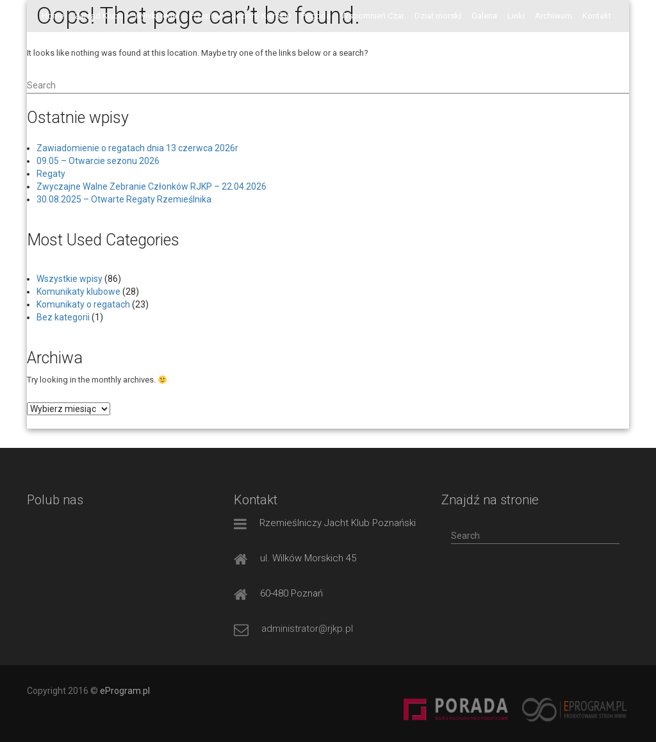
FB (46, 48)
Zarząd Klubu (99, 16)
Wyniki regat (156, 16)
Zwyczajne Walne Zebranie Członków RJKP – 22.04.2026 (151, 186)
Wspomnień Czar (372, 16)
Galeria (484, 16)
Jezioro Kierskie (261, 16)
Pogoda (316, 16)
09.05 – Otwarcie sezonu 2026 (98, 161)
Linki (516, 16)
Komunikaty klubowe (78, 291)
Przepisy (205, 16)
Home (53, 16)
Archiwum (553, 16)
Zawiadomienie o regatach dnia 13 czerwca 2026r (137, 148)
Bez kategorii (63, 317)
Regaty (51, 174)
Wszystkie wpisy (69, 279)
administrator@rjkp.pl (307, 628)
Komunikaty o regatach (83, 304)
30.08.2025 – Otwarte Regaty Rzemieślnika (124, 199)
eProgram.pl (125, 691)
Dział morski (437, 16)
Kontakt (596, 16)
